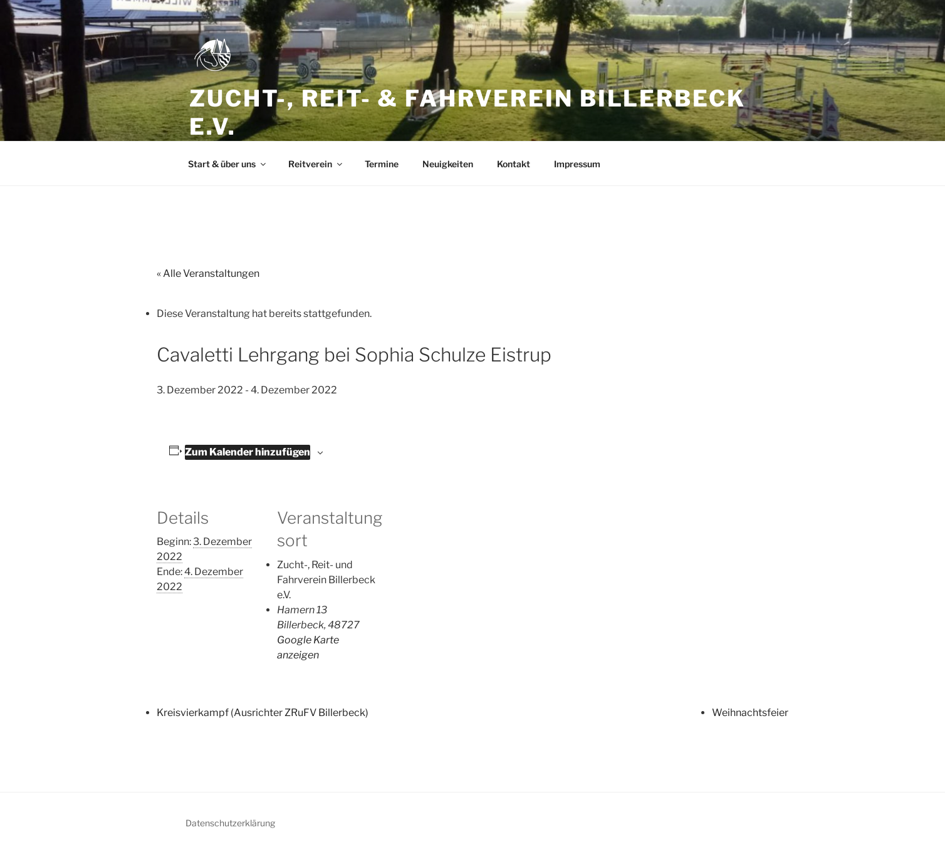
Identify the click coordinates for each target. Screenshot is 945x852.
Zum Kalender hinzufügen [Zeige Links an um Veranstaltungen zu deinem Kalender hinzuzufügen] (247, 452)
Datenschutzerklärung (230, 823)
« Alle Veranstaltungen (208, 273)
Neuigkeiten (447, 163)
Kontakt (513, 163)
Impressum (577, 163)
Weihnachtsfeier (750, 713)
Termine (382, 163)
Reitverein (316, 163)
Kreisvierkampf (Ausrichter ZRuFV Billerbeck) (262, 713)
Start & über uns (228, 163)
